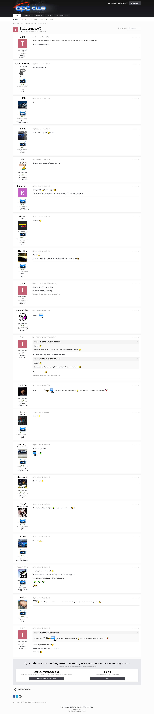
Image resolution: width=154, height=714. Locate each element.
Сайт (16, 15)
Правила (24, 19)
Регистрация (135, 3)
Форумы (15, 19)
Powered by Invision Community (77, 711)
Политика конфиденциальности (71, 707)
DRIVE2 (22, 91)
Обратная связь (88, 707)
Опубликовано (40, 37)
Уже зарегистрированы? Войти (117, 3)
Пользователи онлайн (47, 19)
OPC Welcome (41, 31)
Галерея (39, 15)
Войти (107, 678)
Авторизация (123, 28)
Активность (27, 15)
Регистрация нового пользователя (46, 678)
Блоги (49, 15)
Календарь (34, 19)
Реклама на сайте (61, 15)
